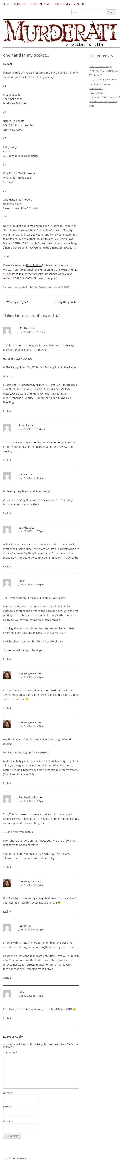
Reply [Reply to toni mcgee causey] (6, 708)
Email (7, 1107)
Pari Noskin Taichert (31, 797)
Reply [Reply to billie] (6, 659)
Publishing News (40, 4)
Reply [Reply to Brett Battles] (6, 460)
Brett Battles (34, 265)
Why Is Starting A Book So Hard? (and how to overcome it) (103, 84)
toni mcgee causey (30, 673)
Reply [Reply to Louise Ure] (6, 513)
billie (22, 580)
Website (8, 1121)
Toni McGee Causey (40, 287)
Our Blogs (20, 4)
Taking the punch (66, 302)
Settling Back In (97, 92)
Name (8, 1092)
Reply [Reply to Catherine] (6, 977)
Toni (9, 64)
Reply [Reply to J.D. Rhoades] (6, 411)
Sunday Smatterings (100, 66)
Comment (10, 1052)
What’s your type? (15, 302)
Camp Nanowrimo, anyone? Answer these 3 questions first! (104, 101)
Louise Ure (25, 474)
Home (6, 4)
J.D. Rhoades (26, 328)
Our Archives (62, 4)
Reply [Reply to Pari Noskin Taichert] (6, 867)
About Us (79, 4)
